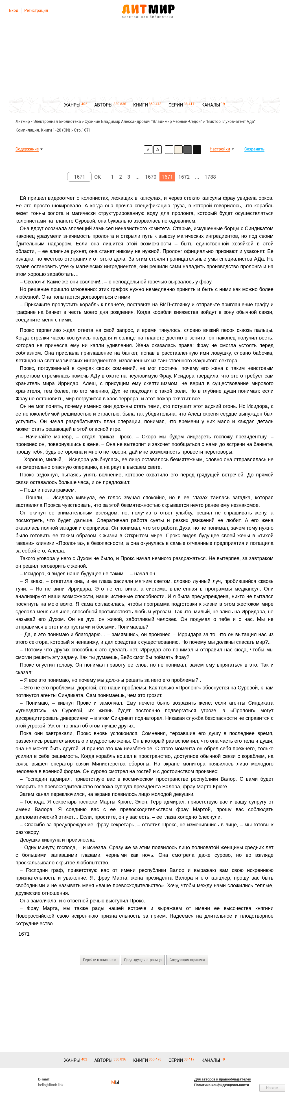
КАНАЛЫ (211, 105)
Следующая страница (187, 960)
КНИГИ (140, 105)
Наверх (272, 1088)
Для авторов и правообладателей (222, 1079)
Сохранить (254, 149)
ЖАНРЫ (72, 105)
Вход (13, 10)
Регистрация (36, 10)
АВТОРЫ (103, 105)
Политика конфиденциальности (221, 1085)
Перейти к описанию (99, 960)
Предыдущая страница (143, 960)
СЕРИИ (175, 105)
